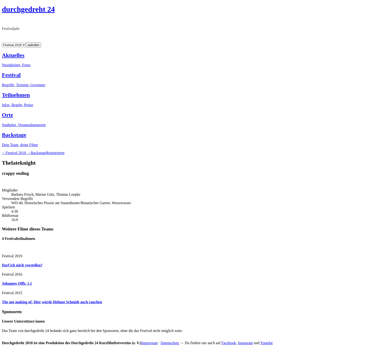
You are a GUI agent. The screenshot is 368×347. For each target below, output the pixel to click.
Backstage (38, 153)
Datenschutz (170, 343)
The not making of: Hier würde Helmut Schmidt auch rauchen (52, 302)
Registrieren (55, 153)
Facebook (228, 343)
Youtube (266, 343)
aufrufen (33, 45)
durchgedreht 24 (28, 9)
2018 (16, 153)
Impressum (149, 343)
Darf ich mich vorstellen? (22, 265)
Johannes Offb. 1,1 (17, 283)
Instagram (245, 343)
